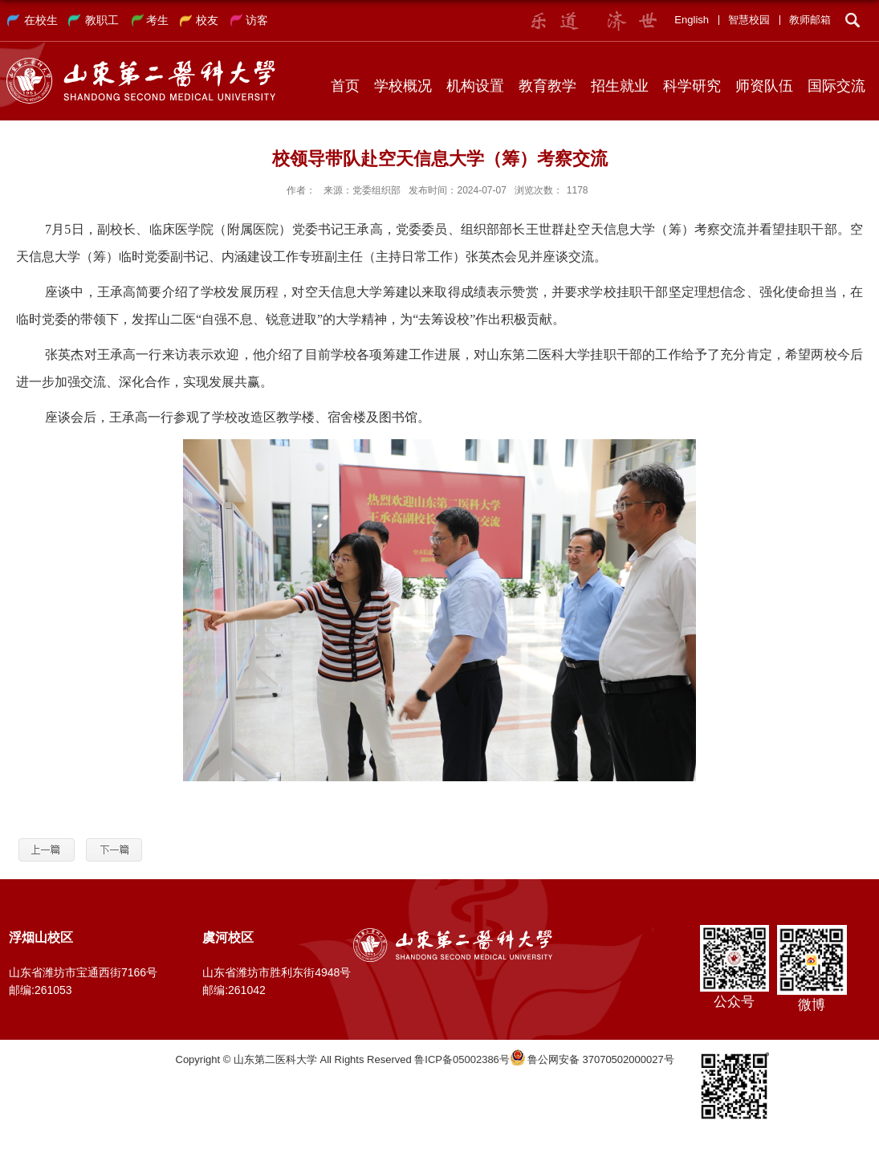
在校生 (41, 20)
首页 (345, 86)
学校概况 (403, 86)
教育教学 (547, 86)
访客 (257, 20)
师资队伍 (764, 86)
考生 (157, 20)
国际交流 (836, 86)
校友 (207, 20)
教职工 (102, 20)
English (691, 20)
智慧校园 (749, 20)
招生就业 (620, 86)
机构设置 (475, 86)
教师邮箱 (810, 20)
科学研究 (692, 86)
